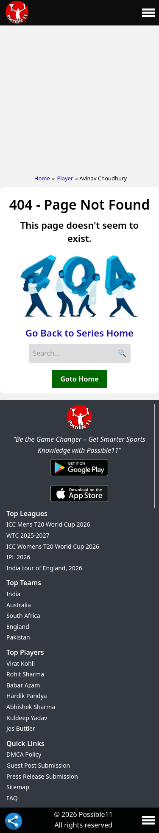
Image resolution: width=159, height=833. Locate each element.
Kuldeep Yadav (26, 718)
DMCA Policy (23, 754)
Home (42, 178)
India (13, 594)
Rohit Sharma (25, 674)
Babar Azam (23, 685)
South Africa (23, 615)
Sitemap (17, 787)
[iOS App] (79, 502)
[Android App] (79, 476)
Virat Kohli (20, 663)
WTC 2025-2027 (28, 535)
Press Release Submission (42, 776)
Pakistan (18, 637)
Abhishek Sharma (30, 707)
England (17, 627)
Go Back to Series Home (79, 332)
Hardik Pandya (26, 696)
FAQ (12, 798)
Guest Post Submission (38, 765)
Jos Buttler (20, 728)
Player (65, 178)
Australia (18, 605)
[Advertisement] (79, 98)
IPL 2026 (18, 557)
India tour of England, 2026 (44, 568)
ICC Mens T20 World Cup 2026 (48, 524)
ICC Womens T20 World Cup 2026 (52, 546)
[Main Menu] (148, 12)
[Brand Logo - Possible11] (79, 428)
